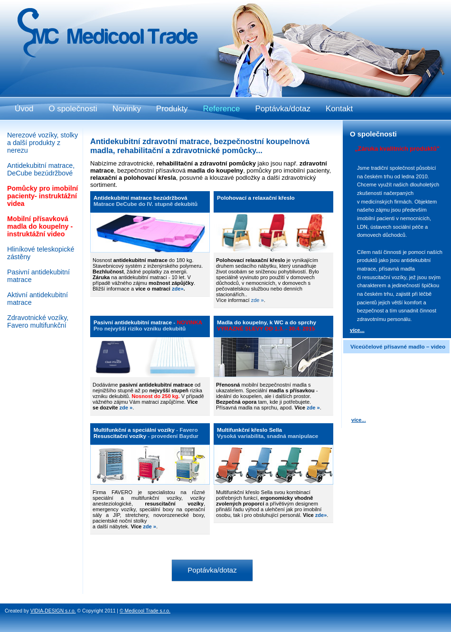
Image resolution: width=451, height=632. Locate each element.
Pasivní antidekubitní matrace (133, 322)
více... (357, 330)
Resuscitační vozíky (120, 436)
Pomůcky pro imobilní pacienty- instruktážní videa (42, 196)
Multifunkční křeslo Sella (249, 430)
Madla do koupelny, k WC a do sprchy (266, 322)
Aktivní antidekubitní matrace (37, 298)
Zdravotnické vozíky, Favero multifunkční (37, 321)
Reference (221, 108)
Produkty (172, 108)
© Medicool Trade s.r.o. (145, 610)
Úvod (24, 108)
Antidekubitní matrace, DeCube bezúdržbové (41, 169)
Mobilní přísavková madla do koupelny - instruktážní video (40, 226)
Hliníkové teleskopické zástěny (40, 253)
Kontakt (339, 108)
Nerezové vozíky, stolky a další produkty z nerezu (42, 142)
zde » (257, 300)
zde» (321, 515)
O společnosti (72, 108)
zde (176, 289)
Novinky (127, 108)
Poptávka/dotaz (212, 570)
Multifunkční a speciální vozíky (134, 430)
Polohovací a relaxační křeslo (256, 197)
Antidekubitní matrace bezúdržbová (140, 197)
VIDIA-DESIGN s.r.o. (53, 610)
